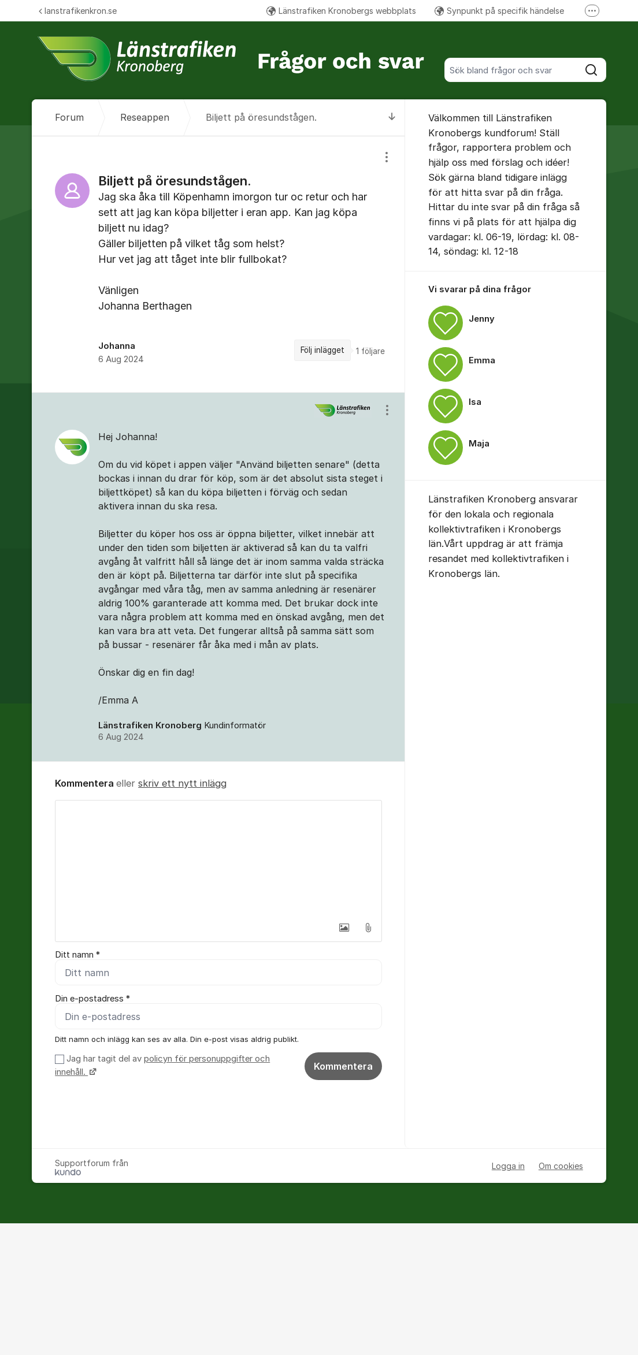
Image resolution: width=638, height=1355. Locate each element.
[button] (344, 927)
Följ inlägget (322, 350)
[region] (218, 264)
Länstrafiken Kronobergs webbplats (341, 11)
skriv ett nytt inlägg (182, 783)
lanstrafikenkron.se (78, 11)
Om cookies (561, 1166)
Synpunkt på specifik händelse (499, 11)
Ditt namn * (77, 955)
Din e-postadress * (92, 998)
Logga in (508, 1166)
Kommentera (343, 1066)
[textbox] (218, 858)
